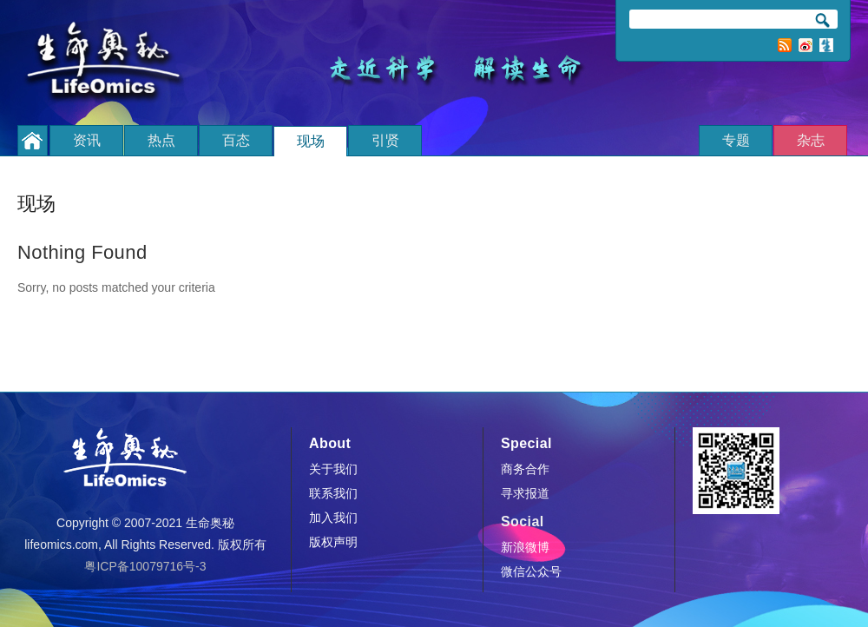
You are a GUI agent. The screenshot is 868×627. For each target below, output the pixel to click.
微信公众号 (531, 571)
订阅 (826, 45)
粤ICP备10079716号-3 (145, 566)
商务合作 (525, 469)
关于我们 (333, 469)
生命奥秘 (108, 63)
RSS (785, 45)
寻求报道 (525, 493)
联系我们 (333, 493)
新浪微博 (805, 45)
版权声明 (333, 542)
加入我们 (333, 518)
